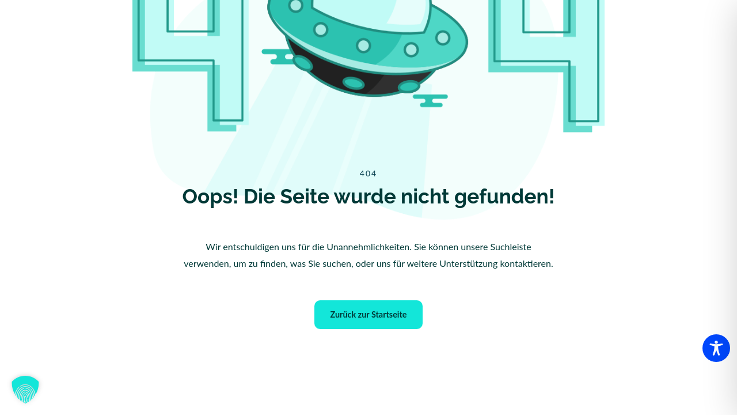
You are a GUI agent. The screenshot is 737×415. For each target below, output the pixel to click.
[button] (25, 389)
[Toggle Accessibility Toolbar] (716, 348)
